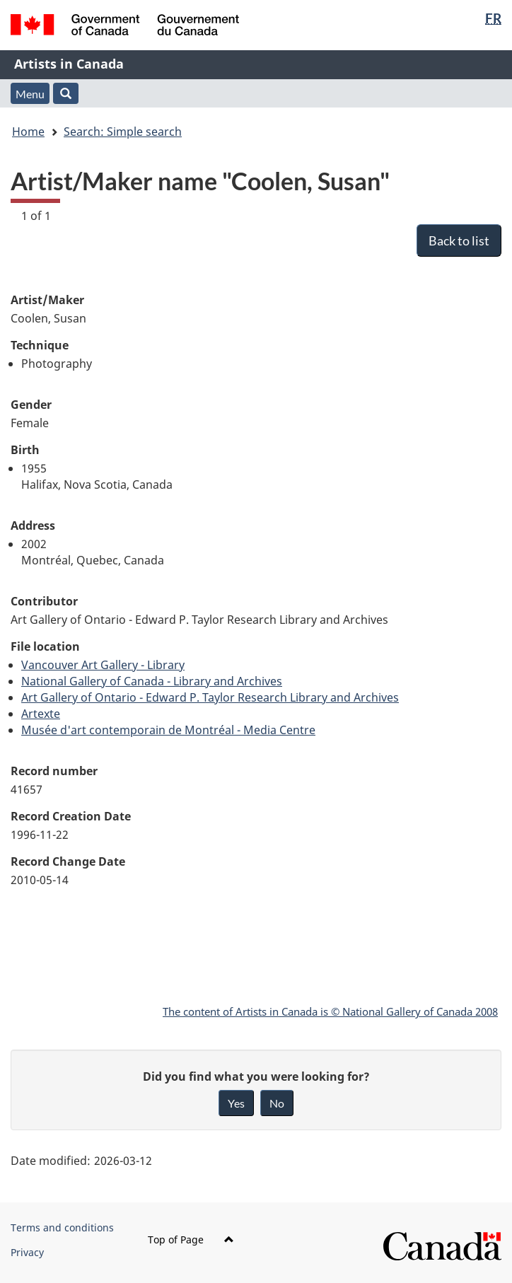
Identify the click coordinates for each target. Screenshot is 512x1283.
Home (28, 131)
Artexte (40, 713)
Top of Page (191, 1239)
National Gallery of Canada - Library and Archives (151, 681)
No (276, 1103)
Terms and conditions (62, 1227)
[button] (65, 93)
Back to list (459, 240)
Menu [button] (30, 93)
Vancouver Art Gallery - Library (103, 665)
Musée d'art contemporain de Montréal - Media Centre (168, 730)
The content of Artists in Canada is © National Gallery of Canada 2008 (330, 1011)
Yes (236, 1103)
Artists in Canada (69, 63)
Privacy (27, 1252)
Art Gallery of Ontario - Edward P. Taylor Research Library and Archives (210, 697)
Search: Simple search (123, 131)
